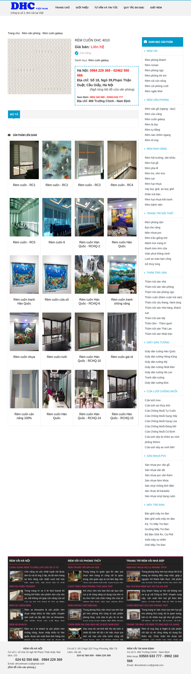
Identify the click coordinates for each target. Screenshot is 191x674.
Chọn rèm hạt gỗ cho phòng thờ (146, 605)
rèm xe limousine (20, 605)
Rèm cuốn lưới (57, 356)
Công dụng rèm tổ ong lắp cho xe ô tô (34, 567)
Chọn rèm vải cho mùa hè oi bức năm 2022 (93, 624)
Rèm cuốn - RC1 (24, 185)
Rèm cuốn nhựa (24, 356)
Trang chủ (62, 7)
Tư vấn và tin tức (106, 7)
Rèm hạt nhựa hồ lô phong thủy (146, 567)
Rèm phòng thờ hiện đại (82, 605)
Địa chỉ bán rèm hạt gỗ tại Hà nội (147, 586)
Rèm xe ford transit (22, 586)
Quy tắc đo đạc (134, 7)
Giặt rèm (156, 7)
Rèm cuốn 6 (57, 242)
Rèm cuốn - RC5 (24, 242)
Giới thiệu (82, 7)
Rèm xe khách (18, 624)
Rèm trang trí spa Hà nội (83, 567)
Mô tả (14, 114)
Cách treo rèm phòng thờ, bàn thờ (90, 586)
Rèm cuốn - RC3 (89, 185)
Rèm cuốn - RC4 (122, 185)
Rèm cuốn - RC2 (57, 185)
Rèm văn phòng (31, 33)
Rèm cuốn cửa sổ (57, 299)
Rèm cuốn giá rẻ (122, 356)
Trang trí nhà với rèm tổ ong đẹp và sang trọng (152, 625)
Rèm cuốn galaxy (53, 33)
